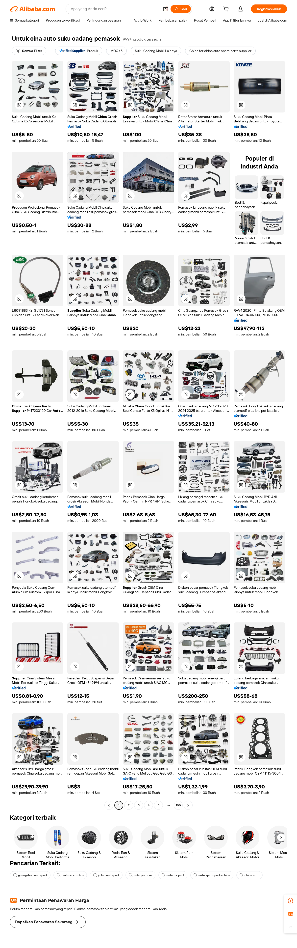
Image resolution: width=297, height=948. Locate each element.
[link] (290, 900)
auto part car (140, 875)
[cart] (227, 10)
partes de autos (70, 875)
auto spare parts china (212, 875)
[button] (166, 9)
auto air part (173, 875)
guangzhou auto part (30, 875)
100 (178, 805)
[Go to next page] (188, 805)
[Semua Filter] (29, 51)
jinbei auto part (106, 875)
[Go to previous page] (108, 805)
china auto (249, 875)
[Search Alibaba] (115, 9)
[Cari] (181, 9)
